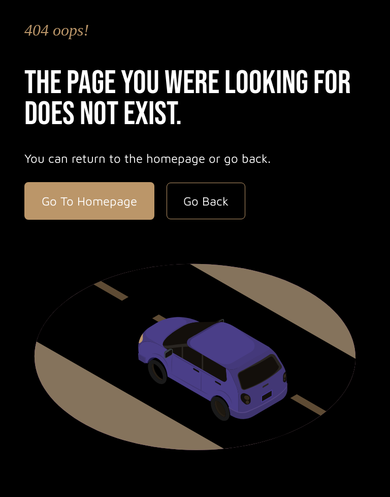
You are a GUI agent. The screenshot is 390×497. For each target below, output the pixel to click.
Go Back (206, 201)
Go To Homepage (89, 201)
